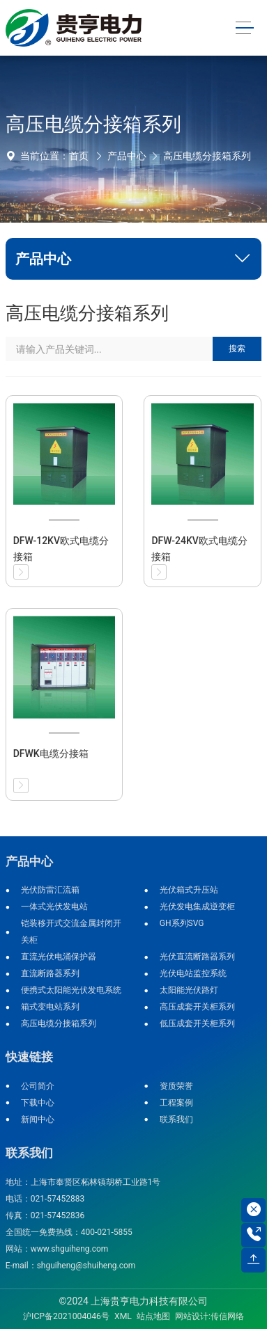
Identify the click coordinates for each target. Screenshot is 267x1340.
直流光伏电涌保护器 (58, 957)
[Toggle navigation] (244, 28)
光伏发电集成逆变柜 (197, 906)
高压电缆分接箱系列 (207, 155)
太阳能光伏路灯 (189, 990)
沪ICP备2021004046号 (66, 1316)
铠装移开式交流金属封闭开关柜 (71, 931)
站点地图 (153, 1316)
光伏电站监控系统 (193, 973)
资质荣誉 (176, 1086)
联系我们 (176, 1119)
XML (123, 1316)
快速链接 (29, 1057)
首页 (79, 155)
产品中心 (126, 155)
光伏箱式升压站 (189, 890)
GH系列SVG (182, 923)
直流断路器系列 (50, 973)
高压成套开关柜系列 (197, 1007)
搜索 (237, 348)
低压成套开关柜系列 (197, 1023)
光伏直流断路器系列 (197, 957)
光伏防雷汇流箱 (50, 890)
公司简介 (37, 1086)
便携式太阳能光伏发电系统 (71, 990)
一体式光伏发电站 (54, 906)
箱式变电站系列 (50, 1007)
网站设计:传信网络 (209, 1316)
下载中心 (37, 1103)
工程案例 (176, 1103)
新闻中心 (37, 1119)
